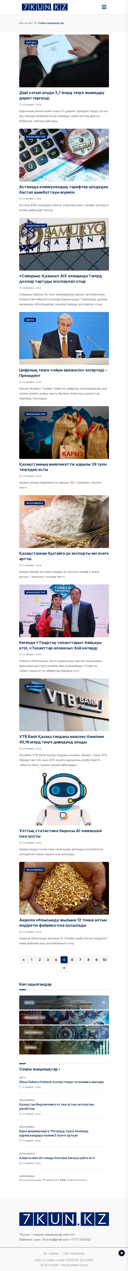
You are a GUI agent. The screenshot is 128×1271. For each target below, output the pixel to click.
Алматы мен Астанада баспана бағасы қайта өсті (57, 1158)
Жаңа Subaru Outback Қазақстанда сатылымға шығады (61, 1082)
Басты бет (26, 23)
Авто (22, 1077)
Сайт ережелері (74, 1253)
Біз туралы (50, 1253)
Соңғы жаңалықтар (38, 1069)
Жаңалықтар (35, 136)
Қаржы (31, 42)
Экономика (34, 503)
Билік (30, 319)
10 (104, 960)
